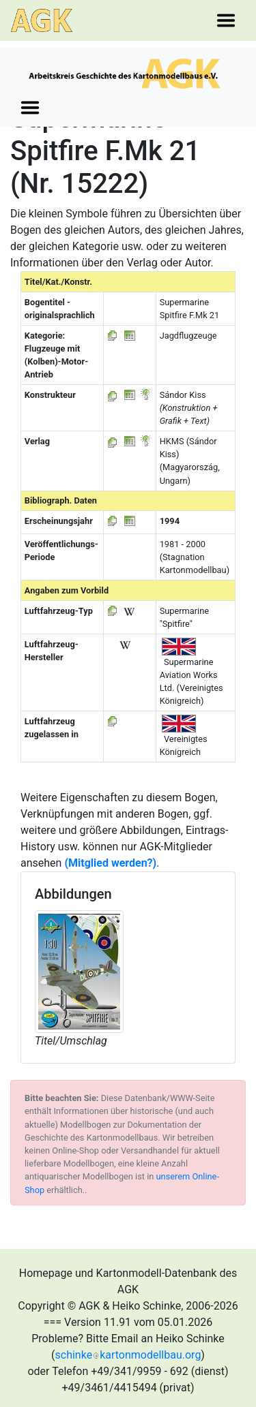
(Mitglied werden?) (110, 862)
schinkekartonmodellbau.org (128, 1354)
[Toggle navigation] (226, 20)
